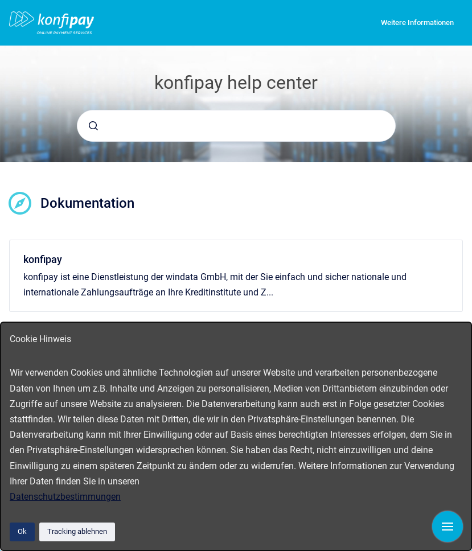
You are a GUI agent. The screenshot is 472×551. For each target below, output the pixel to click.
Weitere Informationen (417, 22)
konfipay (42, 259)
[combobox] (236, 125)
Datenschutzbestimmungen (65, 496)
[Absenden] (93, 126)
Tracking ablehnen (77, 531)
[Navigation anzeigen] (447, 526)
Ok (22, 531)
